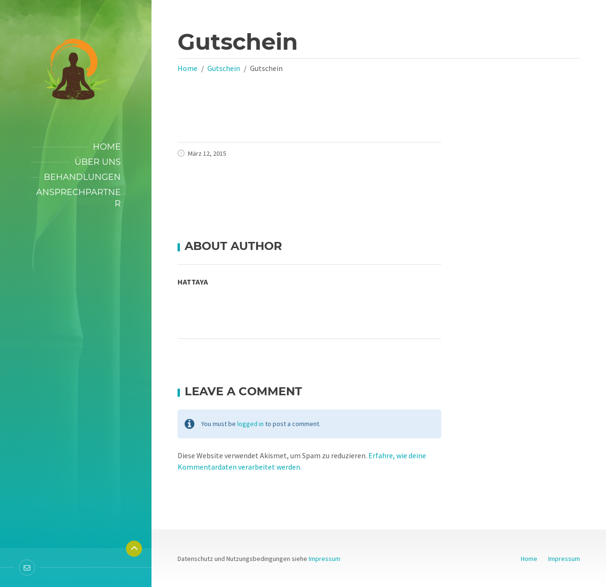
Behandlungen (82, 177)
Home (107, 147)
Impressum (324, 558)
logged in (250, 423)
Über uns (97, 162)
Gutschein (223, 68)
